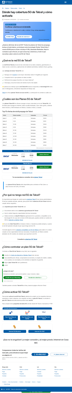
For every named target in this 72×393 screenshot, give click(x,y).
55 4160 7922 (10, 36)
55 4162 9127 (40, 354)
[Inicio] (3, 8)
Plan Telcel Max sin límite (10, 317)
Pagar (3, 371)
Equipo (38, 382)
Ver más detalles (27, 160)
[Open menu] (65, 2)
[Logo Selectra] (7, 2)
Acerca (33, 382)
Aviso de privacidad (12, 382)
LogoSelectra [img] (3, 389)
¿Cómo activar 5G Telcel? (62, 27)
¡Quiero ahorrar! (59, 354)
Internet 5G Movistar (15, 331)
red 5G (15, 74)
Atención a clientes (6, 369)
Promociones (23, 375)
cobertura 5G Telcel (31, 239)
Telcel (3, 92)
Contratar (4, 375)
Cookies (21, 382)
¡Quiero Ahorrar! (44, 154)
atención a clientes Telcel (16, 220)
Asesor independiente (8, 281)
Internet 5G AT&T (40, 331)
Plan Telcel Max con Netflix (27, 317)
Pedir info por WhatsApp (12, 277)
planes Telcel (38, 177)
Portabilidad (39, 375)
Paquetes (4, 373)
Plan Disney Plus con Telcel (44, 317)
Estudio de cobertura (23, 36)
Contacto (4, 382)
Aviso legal (27, 382)
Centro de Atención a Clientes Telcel (21, 255)
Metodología (7, 384)
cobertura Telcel (30, 199)
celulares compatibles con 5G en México (27, 230)
